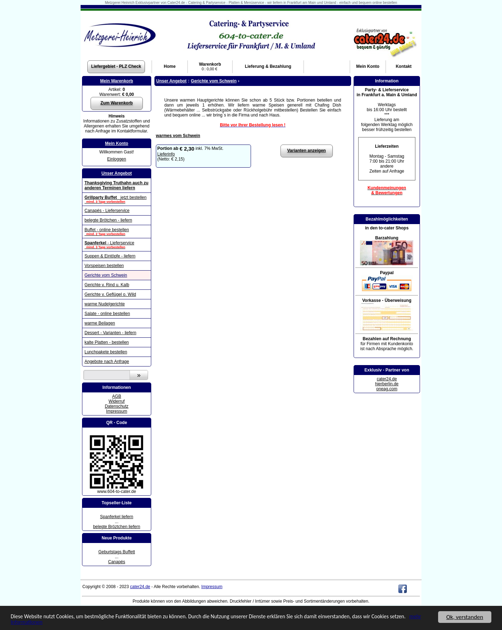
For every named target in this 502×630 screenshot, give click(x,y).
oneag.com (386, 388)
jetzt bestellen (116, 199)
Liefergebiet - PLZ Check (116, 66)
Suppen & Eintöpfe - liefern (109, 256)
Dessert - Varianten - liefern (110, 332)
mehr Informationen (57, 622)
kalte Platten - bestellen (106, 342)
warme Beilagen (99, 323)
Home (169, 66)
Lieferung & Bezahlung (268, 66)
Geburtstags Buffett (116, 551)
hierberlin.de (386, 383)
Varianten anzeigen (306, 150)
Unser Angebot (117, 173)
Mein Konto (116, 143)
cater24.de (387, 378)
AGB (116, 396)
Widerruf (117, 401)
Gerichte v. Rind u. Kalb (106, 284)
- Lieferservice (116, 244)
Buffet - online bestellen (116, 231)
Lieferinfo (166, 154)
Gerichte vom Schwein (105, 275)
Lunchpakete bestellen (105, 351)
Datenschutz (117, 406)
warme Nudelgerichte (104, 304)
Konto (367, 66)
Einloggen (116, 159)
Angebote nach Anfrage (106, 361)
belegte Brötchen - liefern (108, 220)
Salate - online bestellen (107, 313)
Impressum (116, 411)
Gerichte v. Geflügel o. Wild (110, 294)
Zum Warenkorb (116, 103)
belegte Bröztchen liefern (116, 526)
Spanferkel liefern (116, 516)
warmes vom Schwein (178, 135)
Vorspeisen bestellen (104, 265)
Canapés (116, 561)
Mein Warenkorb (116, 80)
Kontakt (404, 66)
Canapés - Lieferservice (107, 210)
